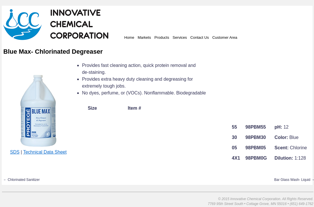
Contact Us (199, 37)
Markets (144, 37)
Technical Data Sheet (45, 152)
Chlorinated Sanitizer (21, 180)
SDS (15, 152)
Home (129, 37)
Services (180, 37)
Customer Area (224, 37)
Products (161, 37)
